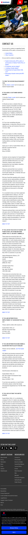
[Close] (26, 513)
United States (8, 53)
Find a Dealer (18, 459)
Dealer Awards (18, 482)
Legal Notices (4, 498)
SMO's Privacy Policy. (7, 524)
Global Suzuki (4, 471)
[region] (14, 523)
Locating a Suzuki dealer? (12, 68)
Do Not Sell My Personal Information (9, 495)
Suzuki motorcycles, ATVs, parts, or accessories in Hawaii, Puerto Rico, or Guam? (15, 62)
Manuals (17, 475)
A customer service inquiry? (12, 66)
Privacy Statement (5, 493)
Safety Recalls (18, 479)
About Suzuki (4, 457)
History (2, 459)
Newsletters (3, 491)
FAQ (16, 473)
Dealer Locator (10, 85)
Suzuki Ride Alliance (19, 464)
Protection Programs (19, 477)
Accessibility (3, 488)
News (2, 464)
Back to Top (6, 224)
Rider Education (18, 471)
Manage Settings (14, 528)
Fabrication (3, 462)
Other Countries (9, 55)
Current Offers (18, 466)
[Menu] (26, 2)
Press (2, 466)
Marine (2, 502)
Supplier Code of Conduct (7, 500)
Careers (2, 468)
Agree (14, 532)
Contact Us (17, 457)
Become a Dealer (19, 462)
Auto (2, 505)
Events (16, 468)
